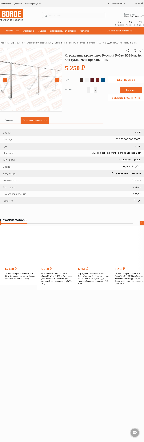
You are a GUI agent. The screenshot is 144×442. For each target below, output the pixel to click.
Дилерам (18, 4)
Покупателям (5, 4)
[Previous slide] (5, 80)
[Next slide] (57, 80)
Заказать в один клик (126, 97)
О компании (28, 31)
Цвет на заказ (126, 79)
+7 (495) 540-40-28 (116, 3)
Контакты (84, 31)
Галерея (42, 31)
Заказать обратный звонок (119, 31)
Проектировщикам (33, 4)
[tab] (9, 120)
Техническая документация (63, 31)
